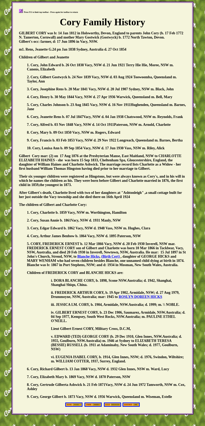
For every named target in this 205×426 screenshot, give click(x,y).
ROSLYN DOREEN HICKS (140, 297)
